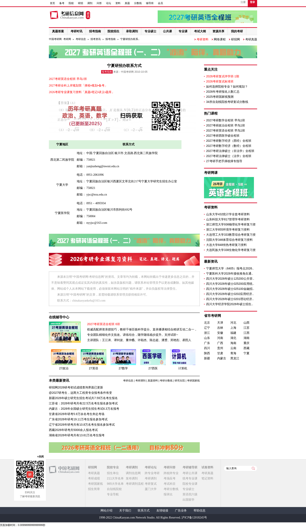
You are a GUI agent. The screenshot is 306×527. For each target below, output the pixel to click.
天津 (220, 322)
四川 (207, 348)
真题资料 (153, 380)
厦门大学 (151, 489)
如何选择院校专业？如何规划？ (227, 86)
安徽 (220, 332)
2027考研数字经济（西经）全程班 (228, 140)
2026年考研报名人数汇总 (222, 91)
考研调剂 (140, 380)
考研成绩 (94, 478)
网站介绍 (106, 510)
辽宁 (207, 327)
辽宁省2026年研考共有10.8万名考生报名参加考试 (82, 424)
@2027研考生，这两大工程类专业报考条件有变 (80, 392)
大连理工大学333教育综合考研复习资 (231, 234)
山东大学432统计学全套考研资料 (228, 214)
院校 (71, 3)
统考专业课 (190, 478)
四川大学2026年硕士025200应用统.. (230, 283)
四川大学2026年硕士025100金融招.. (230, 288)
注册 (243, 2)
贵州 (220, 348)
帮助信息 (199, 510)
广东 (207, 343)
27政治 (63, 368)
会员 (160, 3)
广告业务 (181, 510)
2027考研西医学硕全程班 (222, 135)
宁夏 (246, 353)
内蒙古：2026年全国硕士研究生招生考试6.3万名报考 (84, 408)
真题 (127, 3)
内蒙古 (221, 358)
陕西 (207, 353)
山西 (246, 322)
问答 (99, 3)
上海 (233, 327)
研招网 (235, 39)
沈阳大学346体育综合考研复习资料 (229, 239)
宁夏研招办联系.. (129, 39)
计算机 (182, 368)
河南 (220, 338)
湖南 (246, 338)
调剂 (89, 3)
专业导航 (113, 494)
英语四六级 (190, 494)
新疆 (207, 358)
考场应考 (170, 478)
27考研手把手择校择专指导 (224, 161)
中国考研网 (64, 469)
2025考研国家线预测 (220, 96)
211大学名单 (115, 478)
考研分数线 (166, 380)
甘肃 (220, 353)
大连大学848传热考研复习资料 (226, 244)
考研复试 (151, 483)
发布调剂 (132, 478)
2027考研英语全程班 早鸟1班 (225, 130)
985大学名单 (115, 483)
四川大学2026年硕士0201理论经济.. (230, 299)
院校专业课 (190, 483)
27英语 (93, 368)
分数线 (138, 3)
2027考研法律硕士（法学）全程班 (228, 156)
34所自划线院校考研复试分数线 (227, 101)
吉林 (220, 327)
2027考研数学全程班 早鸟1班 (225, 120)
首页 (52, 3)
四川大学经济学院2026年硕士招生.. (229, 304)
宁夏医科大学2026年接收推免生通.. (229, 273)
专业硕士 (188, 489)
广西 (220, 343)
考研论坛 (151, 467)
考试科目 (170, 483)
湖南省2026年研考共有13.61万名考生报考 (77, 435)
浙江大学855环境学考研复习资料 (228, 229)
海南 (233, 343)
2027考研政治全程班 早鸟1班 (225, 125)
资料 (117, 3)
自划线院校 (114, 489)
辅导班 (150, 3)
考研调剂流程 (135, 483)
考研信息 (81, 39)
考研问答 (170, 467)
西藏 (246, 348)
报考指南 (110, 39)
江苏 (246, 327)
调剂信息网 (133, 473)
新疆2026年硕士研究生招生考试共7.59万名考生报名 (83, 398)
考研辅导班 (190, 467)
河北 (233, 322)
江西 (246, 332)
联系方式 (144, 510)
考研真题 (251, 39)
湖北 (233, 338)
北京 (207, 322)
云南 (233, 348)
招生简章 (94, 489)
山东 (207, 338)
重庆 (246, 343)
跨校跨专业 (171, 473)
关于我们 (125, 510)
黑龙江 (234, 358)
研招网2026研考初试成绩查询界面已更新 (76, 387)
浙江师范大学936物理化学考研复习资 (231, 224)
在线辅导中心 (59, 317)
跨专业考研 (152, 473)
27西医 (153, 368)
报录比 (168, 494)
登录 (252, 2)
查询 (253, 468)
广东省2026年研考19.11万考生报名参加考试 (78, 419)
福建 (233, 332)
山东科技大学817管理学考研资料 (228, 219)
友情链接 (162, 510)
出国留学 (188, 499)
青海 (233, 353)
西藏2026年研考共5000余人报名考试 (73, 430)
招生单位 (113, 473)
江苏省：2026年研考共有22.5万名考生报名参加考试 (83, 403)
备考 (61, 3)
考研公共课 (190, 473)
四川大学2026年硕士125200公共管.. (230, 278)
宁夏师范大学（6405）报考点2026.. (230, 268)
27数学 (123, 368)
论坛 (108, 3)
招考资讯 (96, 39)
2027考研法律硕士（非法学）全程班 (230, 151)
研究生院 (180, 380)
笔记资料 (207, 478)
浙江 (207, 332)
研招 (80, 3)
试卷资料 (207, 467)
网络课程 (220, 39)
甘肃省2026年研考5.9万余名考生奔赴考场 (76, 414)
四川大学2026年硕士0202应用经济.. (230, 294)
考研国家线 (193, 380)
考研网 (67, 39)
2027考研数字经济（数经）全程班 (228, 145)
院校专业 (113, 467)
